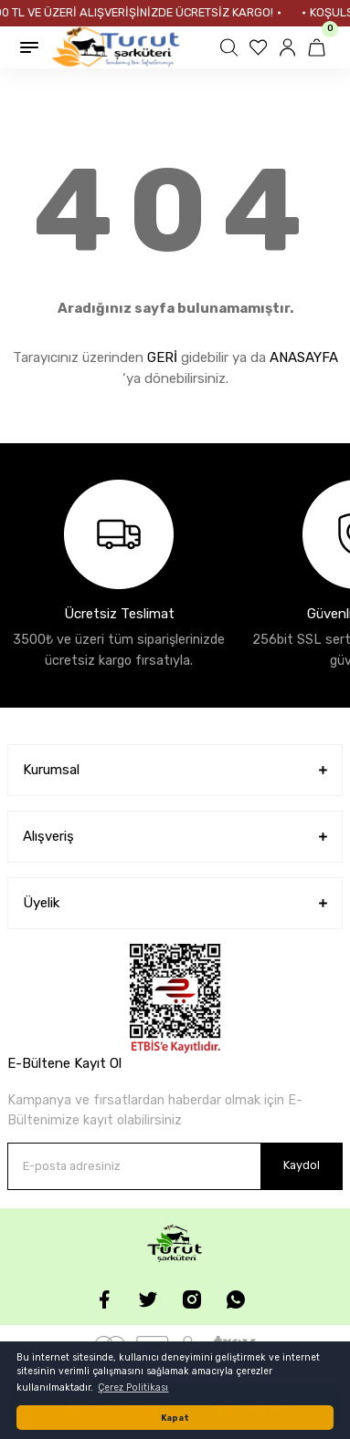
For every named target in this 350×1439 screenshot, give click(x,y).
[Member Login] (290, 47)
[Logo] (116, 47)
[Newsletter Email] (175, 1166)
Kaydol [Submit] (301, 1165)
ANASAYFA (304, 357)
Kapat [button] (175, 1418)
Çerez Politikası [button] (133, 1387)
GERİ (162, 357)
